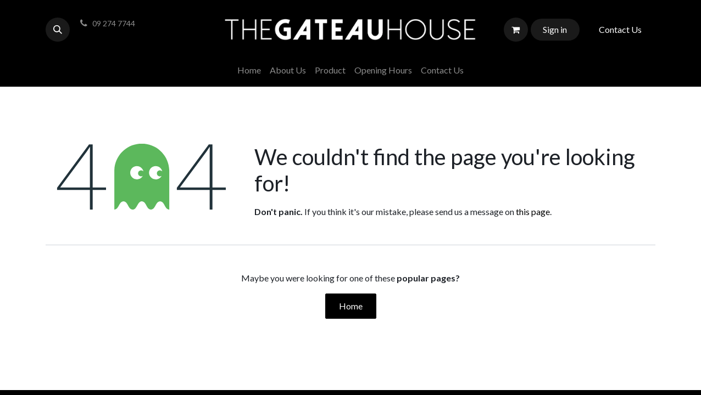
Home (351, 306)
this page (533, 211)
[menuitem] (249, 70)
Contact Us (620, 29)
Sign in (555, 29)
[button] (58, 30)
